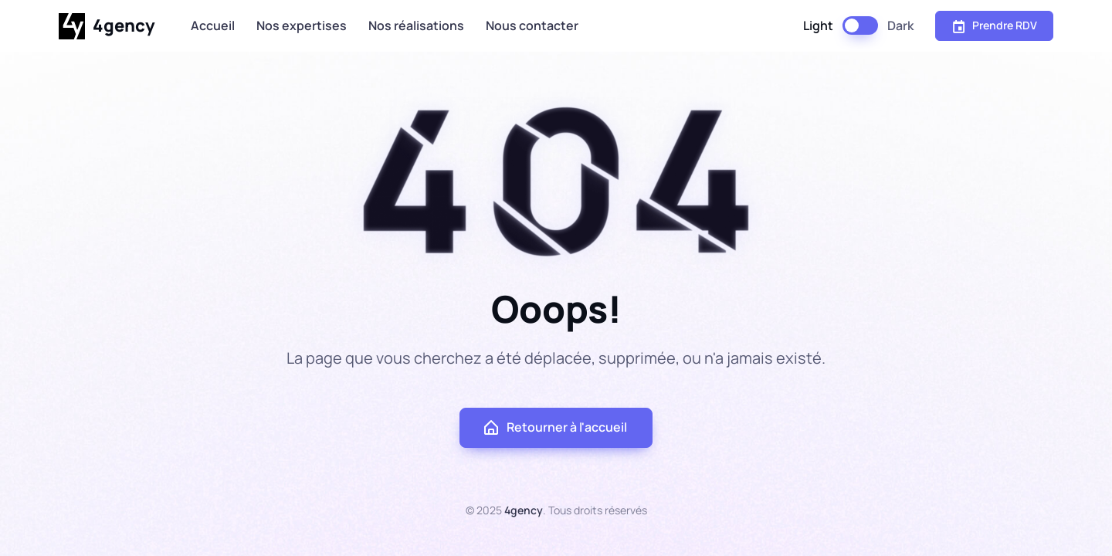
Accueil (213, 25)
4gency (107, 26)
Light (818, 25)
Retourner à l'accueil (554, 428)
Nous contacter (532, 25)
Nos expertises (301, 25)
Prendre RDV (994, 25)
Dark (900, 25)
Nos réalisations (416, 25)
